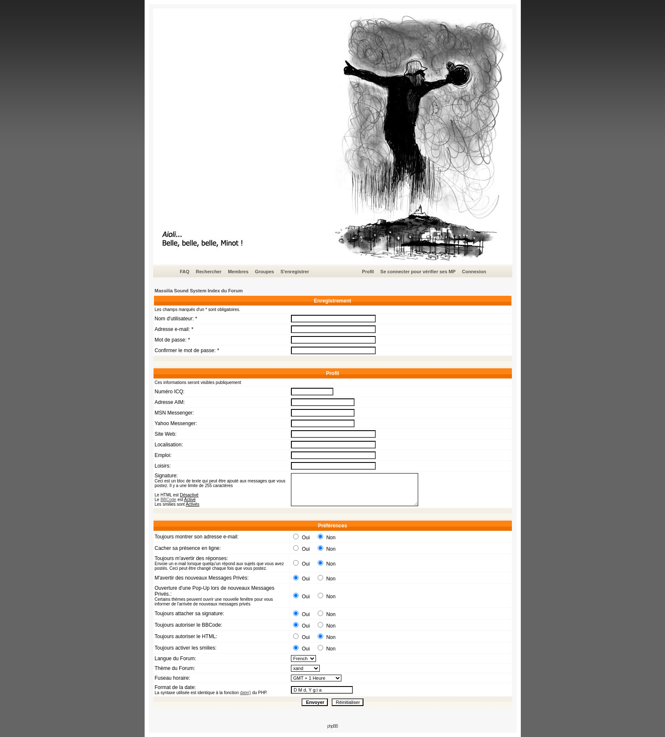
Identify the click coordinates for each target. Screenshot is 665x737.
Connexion (474, 271)
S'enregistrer (294, 271)
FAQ (185, 271)
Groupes (264, 271)
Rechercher (209, 271)
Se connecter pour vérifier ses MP (417, 271)
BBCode (168, 499)
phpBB (332, 726)
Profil (368, 271)
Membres (238, 271)
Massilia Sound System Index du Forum (199, 290)
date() (245, 692)
